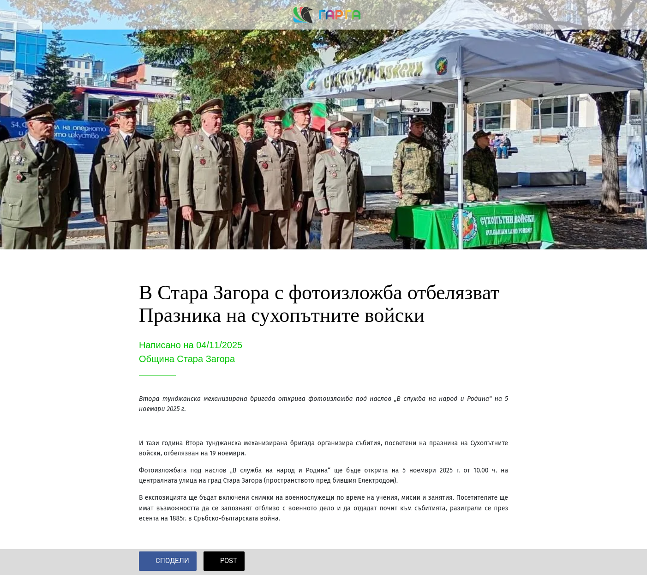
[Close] (14, 14)
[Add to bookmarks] (497, 562)
